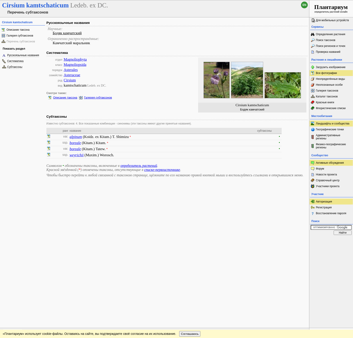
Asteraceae (72, 75)
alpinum (76, 137)
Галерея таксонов (327, 90)
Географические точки (330, 129)
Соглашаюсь (190, 250)
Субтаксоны (14, 67)
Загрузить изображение (331, 67)
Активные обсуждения (330, 162)
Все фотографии (326, 73)
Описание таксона (18, 29)
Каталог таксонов (327, 96)
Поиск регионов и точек (330, 46)
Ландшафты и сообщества (332, 123)
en (304, 5)
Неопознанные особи (329, 84)
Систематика (15, 61)
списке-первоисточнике (162, 170)
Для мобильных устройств (332, 20)
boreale (75, 143)
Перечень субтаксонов (21, 41)
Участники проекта (327, 186)
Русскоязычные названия (23, 55)
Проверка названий (328, 51)
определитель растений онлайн (331, 8)
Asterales (71, 70)
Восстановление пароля (331, 213)
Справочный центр (327, 180)
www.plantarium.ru (331, 241)
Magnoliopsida (75, 64)
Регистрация (324, 207)
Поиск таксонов (325, 40)
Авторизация (324, 201)
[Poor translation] (16, 274)
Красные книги (325, 102)
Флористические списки (331, 108)
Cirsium (70, 80)
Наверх (302, 241)
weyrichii (77, 155)
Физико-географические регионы (331, 146)
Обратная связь (34, 241)
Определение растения (330, 34)
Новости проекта (326, 174)
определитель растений (138, 166)
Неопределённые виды (330, 78)
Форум (320, 168)
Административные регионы (328, 137)
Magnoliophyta (75, 59)
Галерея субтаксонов (20, 35)
